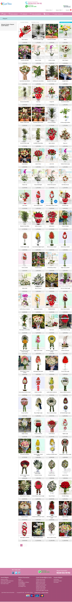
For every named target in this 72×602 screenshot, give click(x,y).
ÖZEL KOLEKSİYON (35, 14)
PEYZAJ (46, 14)
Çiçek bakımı (56, 579)
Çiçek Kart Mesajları (58, 580)
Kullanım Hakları (45, 592)
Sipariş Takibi (59, 10)
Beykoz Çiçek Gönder (40, 583)
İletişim (19, 579)
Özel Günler (56, 582)
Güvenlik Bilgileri (21, 583)
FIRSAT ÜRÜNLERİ (57, 14)
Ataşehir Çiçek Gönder (40, 580)
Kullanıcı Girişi (49, 10)
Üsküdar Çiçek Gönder (40, 589)
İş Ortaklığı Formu (22, 586)
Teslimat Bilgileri (21, 584)
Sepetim (68, 10)
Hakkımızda (20, 580)
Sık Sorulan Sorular (5, 583)
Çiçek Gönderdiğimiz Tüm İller (42, 590)
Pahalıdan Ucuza (34, 22)
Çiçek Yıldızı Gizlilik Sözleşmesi (7, 580)
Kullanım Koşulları (4, 579)
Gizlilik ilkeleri (37, 592)
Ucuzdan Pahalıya (23, 22)
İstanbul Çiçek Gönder (40, 579)
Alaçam (5, 18)
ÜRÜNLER (23, 14)
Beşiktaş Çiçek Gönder (40, 582)
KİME (3, 14)
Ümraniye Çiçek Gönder (41, 587)
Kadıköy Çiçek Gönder (40, 586)
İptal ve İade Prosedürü (6, 582)
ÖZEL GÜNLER (13, 14)
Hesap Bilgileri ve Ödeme (23, 582)
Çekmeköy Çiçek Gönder (41, 584)
